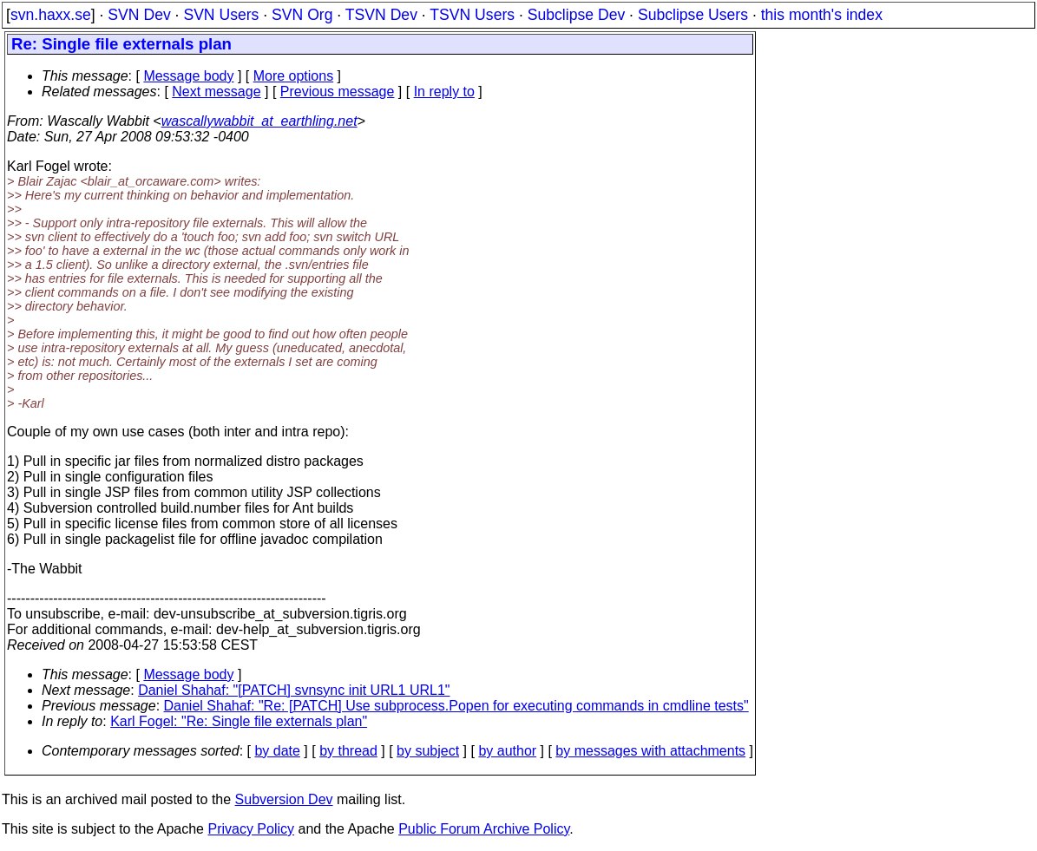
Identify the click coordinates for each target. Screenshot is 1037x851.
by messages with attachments (650, 750)
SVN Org (302, 14)
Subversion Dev (284, 799)
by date (276, 750)
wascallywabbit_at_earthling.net (259, 121)
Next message (216, 91)
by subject (428, 750)
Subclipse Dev (576, 14)
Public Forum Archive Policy (483, 829)
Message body (188, 76)
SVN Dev (139, 14)
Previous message (337, 91)
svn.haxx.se (50, 14)
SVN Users (221, 14)
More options (293, 76)
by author (507, 750)
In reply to (444, 91)
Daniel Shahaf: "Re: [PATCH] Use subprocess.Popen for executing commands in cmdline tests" (456, 705)
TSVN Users (472, 14)
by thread (348, 750)
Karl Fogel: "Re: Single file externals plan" (238, 721)
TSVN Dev (381, 14)
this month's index (822, 14)
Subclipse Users (693, 14)
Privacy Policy (250, 829)
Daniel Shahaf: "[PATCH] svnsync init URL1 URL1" (294, 690)
